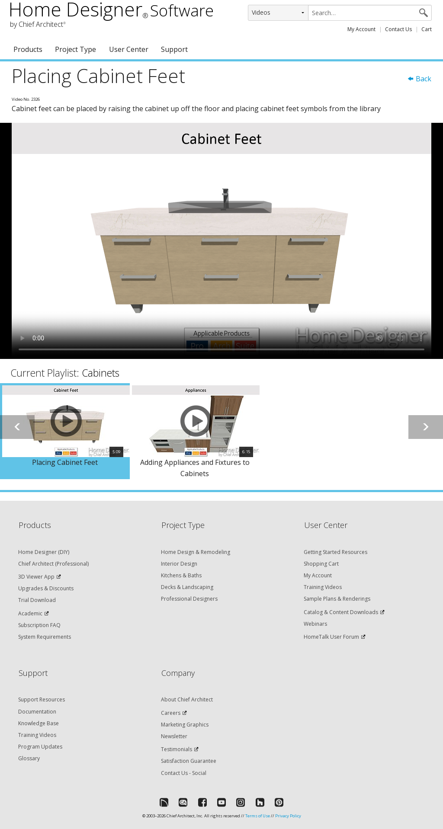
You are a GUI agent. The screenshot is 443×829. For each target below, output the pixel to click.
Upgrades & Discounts (46, 588)
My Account (361, 29)
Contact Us (398, 29)
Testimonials (176, 749)
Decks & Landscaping (187, 587)
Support (174, 49)
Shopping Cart (321, 563)
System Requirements (44, 636)
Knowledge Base (38, 723)
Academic (30, 613)
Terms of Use (257, 816)
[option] (65, 431)
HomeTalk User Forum (331, 636)
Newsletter (174, 736)
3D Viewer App (36, 576)
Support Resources (41, 699)
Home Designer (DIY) (43, 552)
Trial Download (37, 600)
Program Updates (40, 746)
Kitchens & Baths (181, 575)
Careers (170, 713)
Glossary (29, 758)
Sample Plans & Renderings (337, 598)
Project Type (75, 49)
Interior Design (179, 563)
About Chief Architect (187, 699)
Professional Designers (189, 598)
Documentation (37, 711)
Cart (426, 29)
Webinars (315, 623)
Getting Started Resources (335, 552)
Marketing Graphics (185, 724)
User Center (128, 49)
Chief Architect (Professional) (53, 563)
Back (419, 78)
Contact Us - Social (183, 773)
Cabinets (100, 373)
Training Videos (323, 587)
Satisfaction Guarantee (188, 761)
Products (27, 49)
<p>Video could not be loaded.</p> (221, 241)
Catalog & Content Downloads (341, 612)
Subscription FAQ (39, 625)
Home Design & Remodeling (195, 552)
